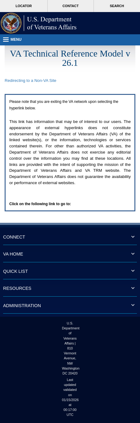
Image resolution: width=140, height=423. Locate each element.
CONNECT (14, 237)
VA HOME (13, 254)
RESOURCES (17, 288)
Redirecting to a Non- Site (30, 80)
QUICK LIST (15, 271)
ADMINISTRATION (22, 305)
